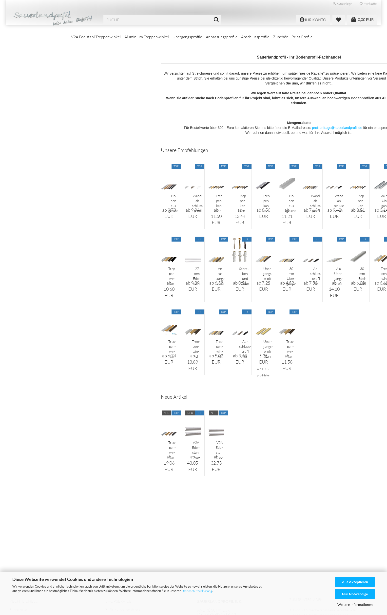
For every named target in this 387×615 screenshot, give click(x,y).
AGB (16, 538)
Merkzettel (368, 3)
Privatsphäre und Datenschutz (36, 569)
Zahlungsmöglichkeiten (310, 557)
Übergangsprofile (187, 36)
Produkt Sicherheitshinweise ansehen (320, 536)
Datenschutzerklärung (196, 591)
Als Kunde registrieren (125, 530)
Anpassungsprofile (221, 36)
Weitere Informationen (355, 604)
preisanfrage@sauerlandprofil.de (247, 142)
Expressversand (304, 552)
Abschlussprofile (255, 36)
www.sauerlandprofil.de (240, 561)
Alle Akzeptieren (355, 582)
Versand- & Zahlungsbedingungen (38, 554)
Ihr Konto (116, 538)
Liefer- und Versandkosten (33, 561)
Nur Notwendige (355, 594)
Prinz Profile (301, 36)
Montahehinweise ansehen (313, 546)
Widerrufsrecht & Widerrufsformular (41, 546)
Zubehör (280, 36)
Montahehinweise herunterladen (317, 541)
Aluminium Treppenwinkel (146, 36)
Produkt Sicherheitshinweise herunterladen (325, 531)
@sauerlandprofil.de (245, 557)
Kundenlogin (342, 3)
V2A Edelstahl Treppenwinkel (96, 36)
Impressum (21, 530)
